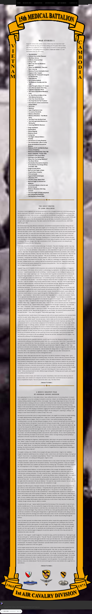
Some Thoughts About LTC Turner (39, 86)
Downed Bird (32, 129)
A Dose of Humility (33, 150)
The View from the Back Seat (37, 119)
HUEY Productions (36, 607)
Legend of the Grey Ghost (36, 89)
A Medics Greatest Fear (36, 60)
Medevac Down (32, 133)
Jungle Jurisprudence (34, 168)
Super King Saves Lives (35, 110)
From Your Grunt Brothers (36, 99)
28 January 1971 (33, 178)
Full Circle (31, 106)
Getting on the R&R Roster (36, 157)
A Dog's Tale (32, 62)
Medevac (31, 108)
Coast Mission (33, 78)
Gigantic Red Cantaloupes (36, 176)
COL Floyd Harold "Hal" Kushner (38, 101)
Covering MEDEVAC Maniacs (37, 125)
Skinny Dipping (32, 131)
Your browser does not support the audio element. (11, 611)
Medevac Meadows (34, 114)
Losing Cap (31, 135)
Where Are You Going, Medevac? (38, 159)
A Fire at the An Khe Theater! (37, 56)
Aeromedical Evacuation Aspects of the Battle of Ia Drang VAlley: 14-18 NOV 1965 (38, 164)
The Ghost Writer (34, 58)
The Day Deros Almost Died (36, 196)
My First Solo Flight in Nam (36, 170)
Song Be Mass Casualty (35, 172)
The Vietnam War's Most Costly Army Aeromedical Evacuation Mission (37, 144)
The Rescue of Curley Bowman (37, 140)
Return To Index (47, 382)
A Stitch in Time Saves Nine (36, 155)
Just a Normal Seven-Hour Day (38, 88)
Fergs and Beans (33, 127)
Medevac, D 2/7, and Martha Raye (38, 148)
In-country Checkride (35, 112)
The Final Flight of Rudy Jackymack (38, 192)
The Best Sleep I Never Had (36, 179)
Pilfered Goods (32, 174)
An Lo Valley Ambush (35, 80)
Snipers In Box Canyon (35, 73)
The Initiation (33, 54)
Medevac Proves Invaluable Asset (39, 71)
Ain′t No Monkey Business (36, 194)
